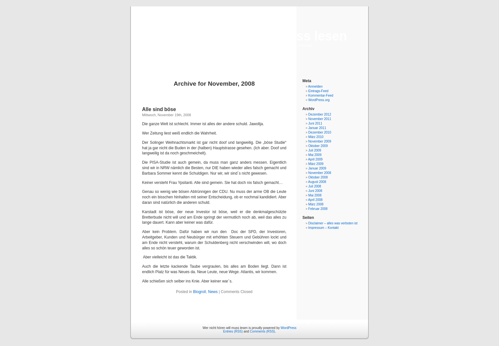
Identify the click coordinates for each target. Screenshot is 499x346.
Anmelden (315, 86)
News (213, 292)
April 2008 (315, 200)
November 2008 (319, 173)
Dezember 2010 (319, 132)
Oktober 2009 (318, 146)
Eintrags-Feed (318, 91)
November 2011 (319, 119)
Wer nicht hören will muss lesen (249, 36)
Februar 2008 (317, 209)
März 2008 (315, 204)
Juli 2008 (314, 186)
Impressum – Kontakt (323, 227)
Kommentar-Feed (320, 95)
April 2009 (315, 159)
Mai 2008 (314, 195)
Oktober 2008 (318, 177)
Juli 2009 (314, 150)
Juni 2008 (315, 191)
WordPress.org (319, 100)
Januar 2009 (317, 168)
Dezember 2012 (319, 114)
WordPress (288, 328)
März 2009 (315, 164)
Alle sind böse (159, 109)
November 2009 (319, 141)
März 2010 (315, 137)
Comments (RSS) (262, 331)
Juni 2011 (315, 123)
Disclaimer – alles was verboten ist (332, 223)
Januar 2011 (317, 128)
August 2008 (317, 182)
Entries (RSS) (233, 331)
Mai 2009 (314, 155)
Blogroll (199, 292)
